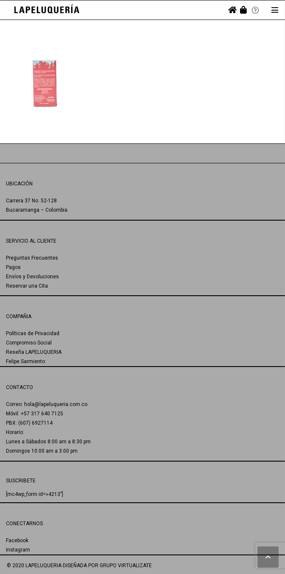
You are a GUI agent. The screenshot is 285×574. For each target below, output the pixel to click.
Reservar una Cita (27, 286)
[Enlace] (47, 10)
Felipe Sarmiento (25, 361)
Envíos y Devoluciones (32, 277)
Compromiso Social (29, 343)
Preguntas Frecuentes (32, 258)
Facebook (17, 540)
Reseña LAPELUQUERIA (33, 352)
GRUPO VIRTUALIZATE (126, 565)
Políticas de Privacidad (32, 333)
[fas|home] (232, 10)
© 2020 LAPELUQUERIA (34, 565)
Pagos (13, 267)
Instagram (18, 550)
